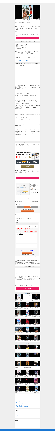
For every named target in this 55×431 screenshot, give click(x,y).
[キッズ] (16, 413)
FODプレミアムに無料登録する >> (27, 288)
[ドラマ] (16, 414)
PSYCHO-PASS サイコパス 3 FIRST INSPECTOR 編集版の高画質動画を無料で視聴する (36, 316)
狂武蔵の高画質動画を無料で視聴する (36, 324)
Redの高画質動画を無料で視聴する (27, 324)
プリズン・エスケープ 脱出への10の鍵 (20, 399)
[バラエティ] (17, 415)
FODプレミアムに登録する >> (27, 38)
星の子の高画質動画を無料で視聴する (19, 332)
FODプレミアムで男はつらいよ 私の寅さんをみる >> (21, 90)
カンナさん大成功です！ (18, 401)
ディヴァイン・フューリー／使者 (19, 403)
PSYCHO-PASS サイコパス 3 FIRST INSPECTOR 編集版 (22, 406)
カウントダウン (17, 400)
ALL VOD (27, 0)
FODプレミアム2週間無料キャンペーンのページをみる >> (21, 60)
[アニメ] (16, 412)
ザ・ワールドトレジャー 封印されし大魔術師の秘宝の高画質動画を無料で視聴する (27, 368)
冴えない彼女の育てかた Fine (19, 405)
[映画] (26, 293)
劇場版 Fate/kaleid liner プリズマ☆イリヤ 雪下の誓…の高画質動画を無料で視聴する (27, 359)
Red (16, 404)
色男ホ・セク (17, 402)
